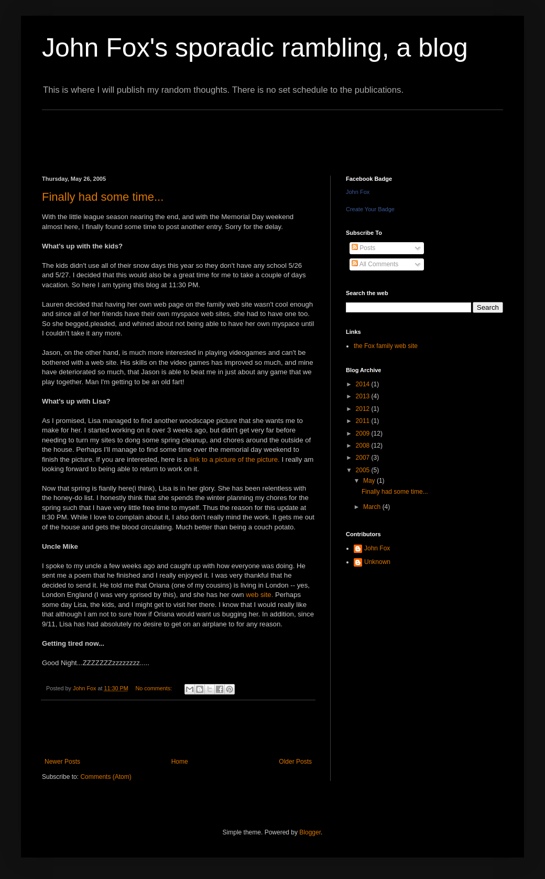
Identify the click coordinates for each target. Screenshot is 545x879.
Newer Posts (62, 761)
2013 (364, 396)
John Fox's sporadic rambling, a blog (255, 47)
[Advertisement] (232, 133)
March (373, 507)
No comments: (154, 688)
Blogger (310, 832)
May (370, 480)
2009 (364, 433)
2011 (364, 421)
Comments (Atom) (105, 776)
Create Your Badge (370, 209)
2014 (364, 384)
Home (179, 761)
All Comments (375, 264)
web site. (259, 595)
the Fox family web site (386, 346)
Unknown (377, 562)
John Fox (357, 192)
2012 (364, 409)
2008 (364, 445)
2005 (364, 470)
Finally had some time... (103, 196)
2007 (364, 457)
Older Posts (295, 761)
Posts (363, 248)
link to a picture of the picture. (234, 459)
